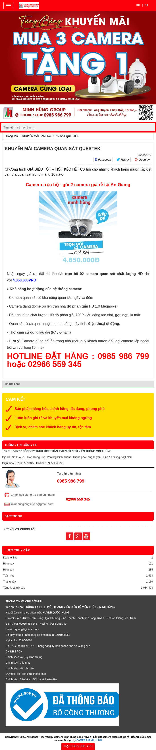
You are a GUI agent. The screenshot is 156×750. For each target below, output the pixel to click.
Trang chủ (12, 136)
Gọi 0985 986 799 (78, 746)
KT (149, 5)
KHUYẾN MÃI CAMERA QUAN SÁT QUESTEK (50, 136)
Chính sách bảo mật (18, 662)
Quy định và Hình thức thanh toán (26, 673)
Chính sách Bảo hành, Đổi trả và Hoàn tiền (31, 679)
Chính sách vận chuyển (20, 668)
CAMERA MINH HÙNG (89, 740)
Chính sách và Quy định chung (24, 657)
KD (136, 5)
